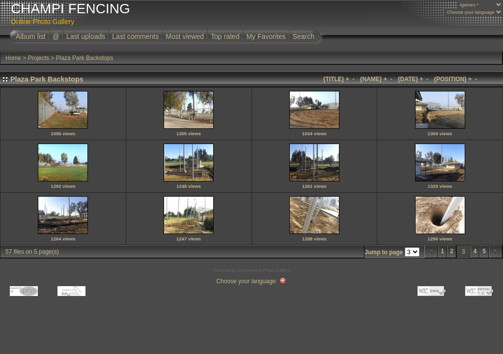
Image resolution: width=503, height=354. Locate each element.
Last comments (135, 36)
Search (303, 36)
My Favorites (265, 36)
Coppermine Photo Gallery (264, 270)
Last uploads (85, 36)
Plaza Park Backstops (84, 58)
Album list (31, 36)
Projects (38, 58)
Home (13, 58)
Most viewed (185, 36)
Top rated (225, 36)
